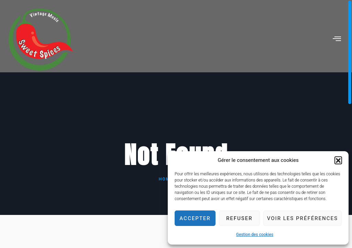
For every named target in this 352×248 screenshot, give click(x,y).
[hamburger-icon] (337, 39)
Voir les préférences (302, 218)
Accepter (194, 218)
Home (166, 179)
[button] (338, 160)
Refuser (239, 218)
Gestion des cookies (254, 234)
